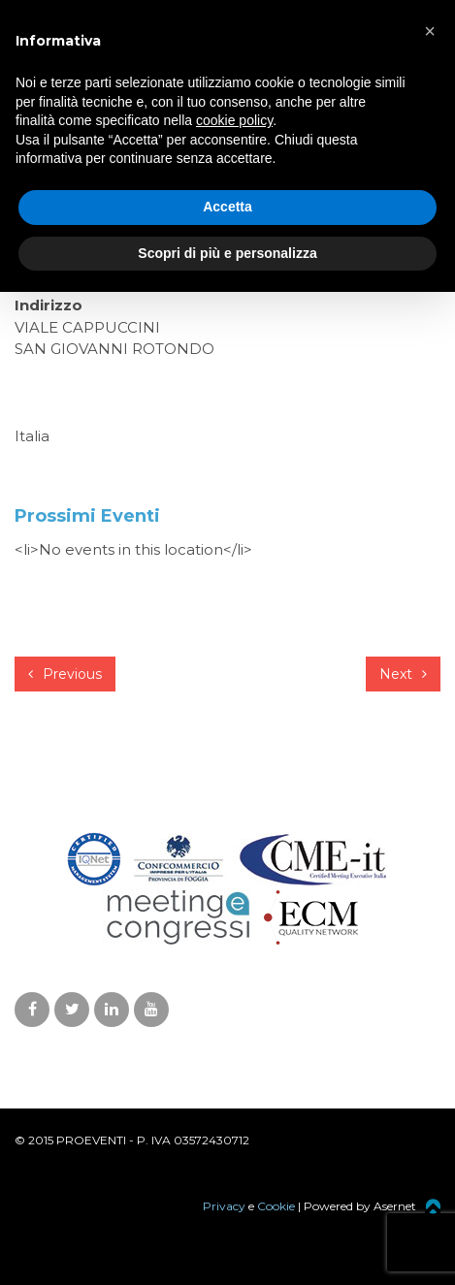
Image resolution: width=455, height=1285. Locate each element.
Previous (65, 674)
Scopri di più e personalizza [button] (227, 253)
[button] (429, 31)
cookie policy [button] (234, 120)
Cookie (276, 1206)
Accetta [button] (227, 206)
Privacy (224, 1206)
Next (403, 674)
